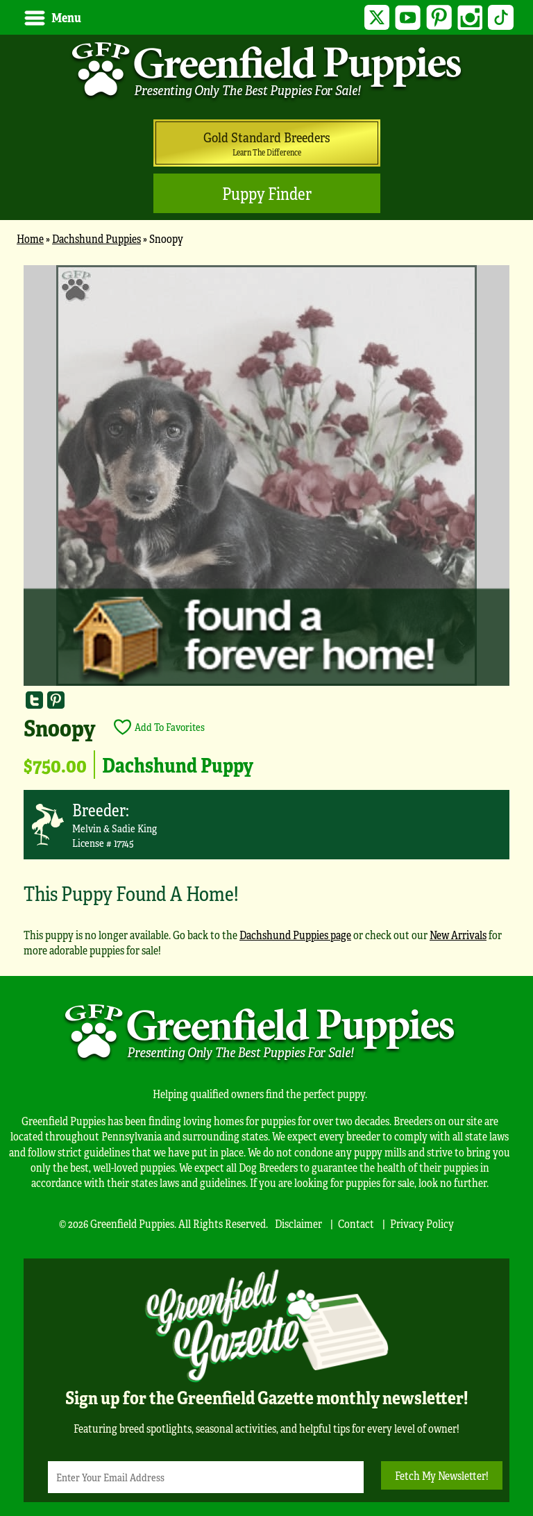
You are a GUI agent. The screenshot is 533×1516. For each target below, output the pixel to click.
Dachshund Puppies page (295, 935)
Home (30, 238)
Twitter (377, 18)
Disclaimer (298, 1223)
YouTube (408, 18)
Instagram (470, 18)
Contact (356, 1223)
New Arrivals (458, 935)
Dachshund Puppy (177, 764)
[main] (266, 617)
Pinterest (439, 18)
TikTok (501, 18)
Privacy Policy (422, 1223)
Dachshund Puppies (96, 238)
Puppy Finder (267, 193)
